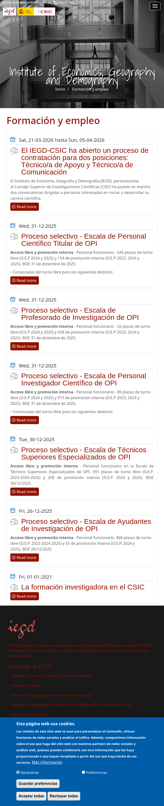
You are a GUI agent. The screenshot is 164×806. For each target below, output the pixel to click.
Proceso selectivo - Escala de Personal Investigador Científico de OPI (83, 379)
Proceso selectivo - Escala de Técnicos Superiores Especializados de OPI (83, 453)
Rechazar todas (64, 799)
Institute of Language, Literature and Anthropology (51, 695)
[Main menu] (155, 6)
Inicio (60, 89)
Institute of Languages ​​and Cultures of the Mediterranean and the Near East (71, 704)
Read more (26, 206)
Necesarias (29, 775)
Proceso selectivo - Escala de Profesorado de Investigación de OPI (80, 313)
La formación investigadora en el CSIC (83, 587)
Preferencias (96, 775)
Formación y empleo (90, 89)
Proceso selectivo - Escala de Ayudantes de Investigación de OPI (86, 525)
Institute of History (25, 685)
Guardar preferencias (37, 787)
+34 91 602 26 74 (71, 2)
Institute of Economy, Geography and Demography (51, 676)
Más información (47, 765)
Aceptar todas (31, 799)
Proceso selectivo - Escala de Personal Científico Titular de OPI (83, 239)
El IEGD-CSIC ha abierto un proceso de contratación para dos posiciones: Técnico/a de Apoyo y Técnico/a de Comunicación (84, 161)
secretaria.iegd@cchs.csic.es (29, 2)
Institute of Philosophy (28, 714)
